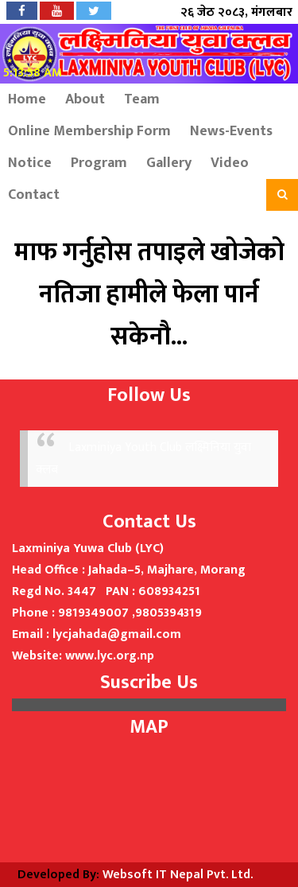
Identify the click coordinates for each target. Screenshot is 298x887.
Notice (30, 163)
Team (142, 99)
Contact (34, 195)
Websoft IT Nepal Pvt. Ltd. (178, 874)
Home (27, 99)
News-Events (231, 131)
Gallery (169, 163)
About (85, 99)
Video (230, 163)
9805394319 (168, 613)
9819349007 (93, 613)
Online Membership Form (89, 131)
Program (99, 163)
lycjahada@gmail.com (116, 634)
